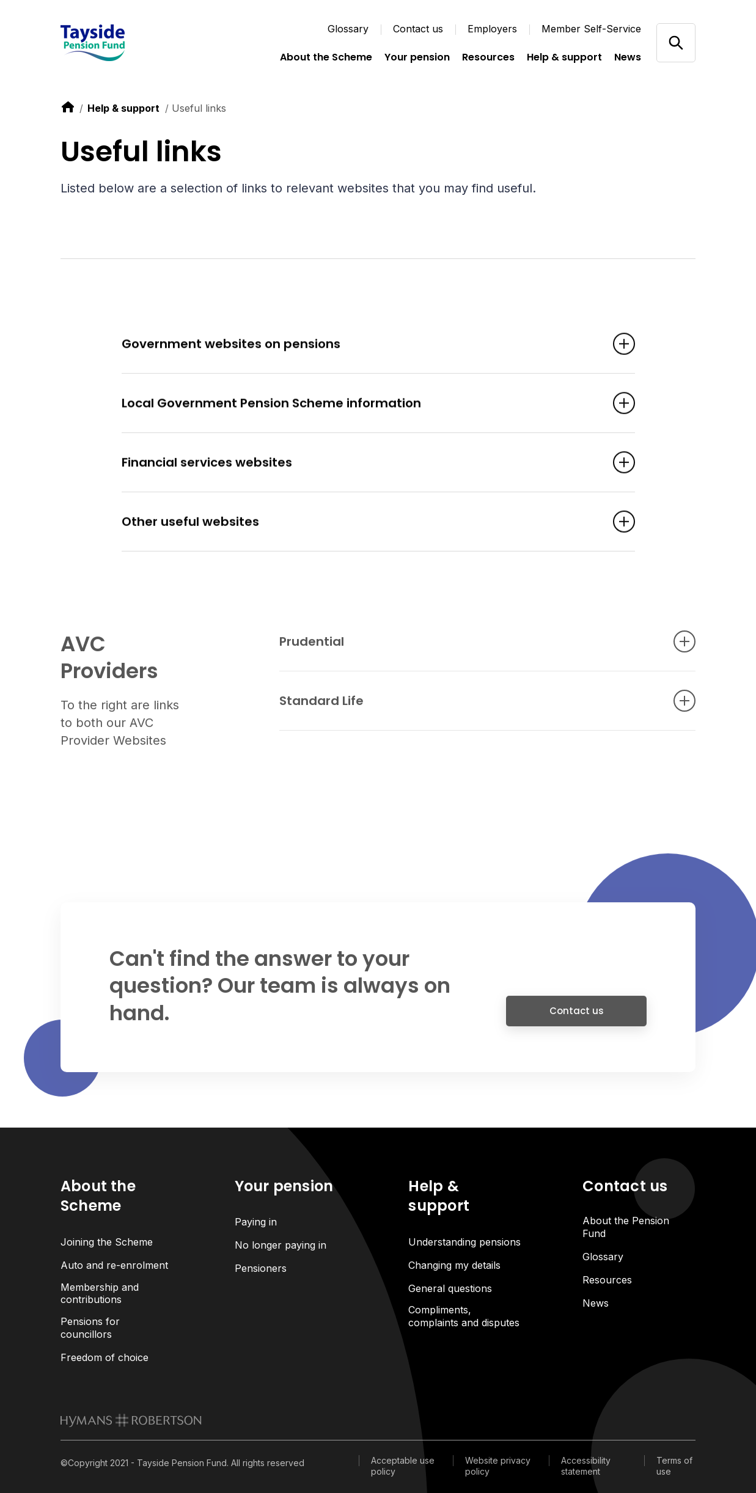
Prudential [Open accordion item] (469, 647)
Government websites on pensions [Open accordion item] (360, 345)
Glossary (348, 29)
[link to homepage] (131, 1420)
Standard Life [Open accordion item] (469, 706)
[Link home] (122, 42)
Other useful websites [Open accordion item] (360, 523)
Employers (492, 29)
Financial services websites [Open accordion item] (360, 464)
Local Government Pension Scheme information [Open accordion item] (360, 404)
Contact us (418, 29)
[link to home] (68, 107)
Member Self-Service (591, 29)
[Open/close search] (676, 42)
